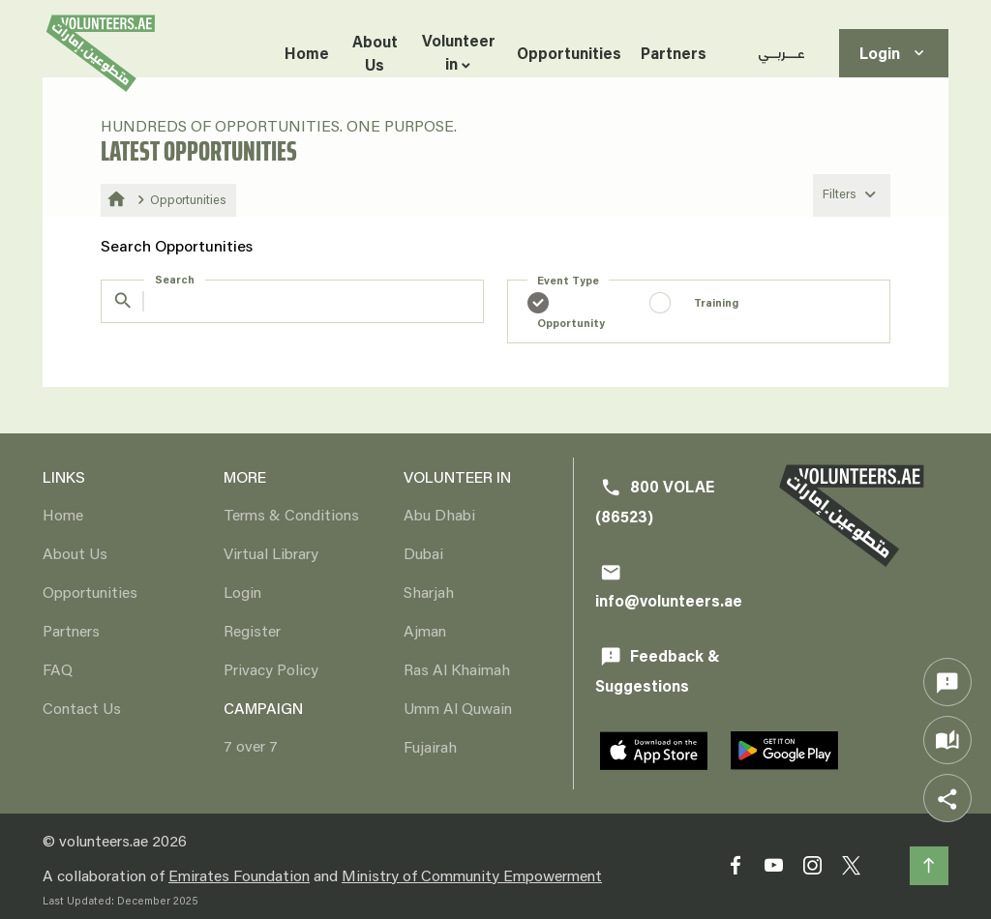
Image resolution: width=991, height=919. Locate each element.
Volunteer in (459, 52)
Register (252, 630)
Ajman (425, 630)
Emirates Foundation (239, 875)
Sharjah (429, 591)
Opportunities (569, 53)
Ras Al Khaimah (457, 669)
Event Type (568, 280)
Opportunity (571, 322)
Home (307, 53)
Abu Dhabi (439, 514)
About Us (375, 52)
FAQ (58, 669)
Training (716, 302)
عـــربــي (781, 53)
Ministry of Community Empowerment (472, 875)
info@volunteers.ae (668, 586)
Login (893, 54)
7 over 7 (251, 745)
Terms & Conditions (291, 514)
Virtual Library (271, 553)
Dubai (423, 553)
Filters (852, 194)
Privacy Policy (271, 669)
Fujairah (430, 746)
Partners (673, 53)
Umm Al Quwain (458, 707)
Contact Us (82, 707)
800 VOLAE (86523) (654, 501)
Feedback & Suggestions (657, 670)
